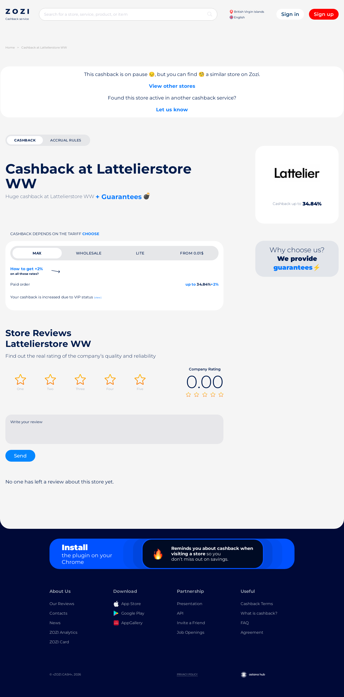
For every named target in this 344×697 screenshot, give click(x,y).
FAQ (245, 623)
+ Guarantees (119, 197)
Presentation (189, 603)
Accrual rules (65, 140)
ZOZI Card (59, 642)
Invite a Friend (191, 623)
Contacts (58, 613)
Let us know (172, 110)
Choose (90, 233)
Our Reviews (61, 603)
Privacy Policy (187, 674)
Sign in (290, 14)
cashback (25, 140)
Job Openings (190, 632)
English (237, 17)
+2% (215, 284)
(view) (97, 297)
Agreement (252, 632)
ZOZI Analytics (63, 632)
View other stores (172, 86)
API (180, 613)
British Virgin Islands (246, 11)
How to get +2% (26, 271)
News (55, 623)
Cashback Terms (257, 603)
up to (190, 284)
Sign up (324, 14)
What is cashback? (259, 613)
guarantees (293, 267)
